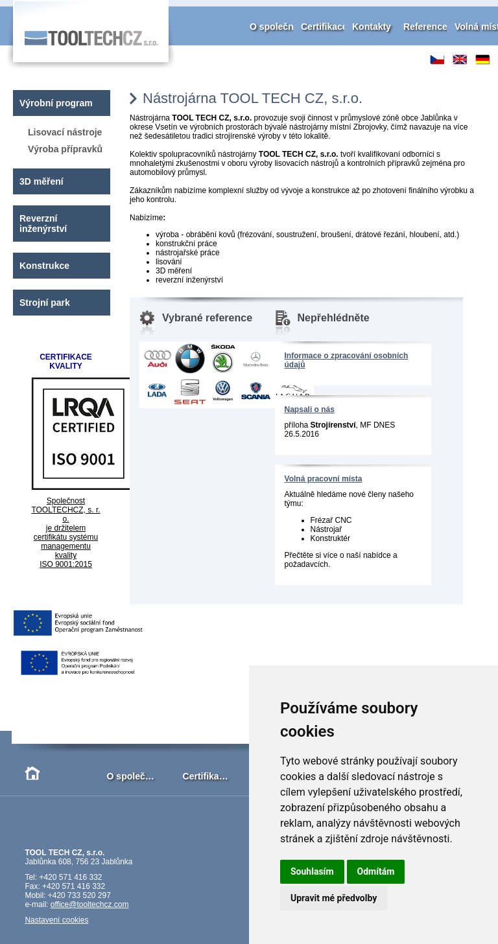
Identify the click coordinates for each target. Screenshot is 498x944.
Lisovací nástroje (65, 132)
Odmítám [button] (376, 871)
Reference (425, 26)
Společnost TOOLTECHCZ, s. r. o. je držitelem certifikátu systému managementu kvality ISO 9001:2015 (65, 532)
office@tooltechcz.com (90, 904)
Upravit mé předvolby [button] (333, 898)
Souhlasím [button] (312, 871)
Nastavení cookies (56, 920)
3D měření (41, 181)
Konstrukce (44, 265)
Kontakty (371, 26)
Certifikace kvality (339, 26)
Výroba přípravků (65, 149)
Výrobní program (56, 103)
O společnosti (280, 26)
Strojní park (44, 302)
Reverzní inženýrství (43, 223)
